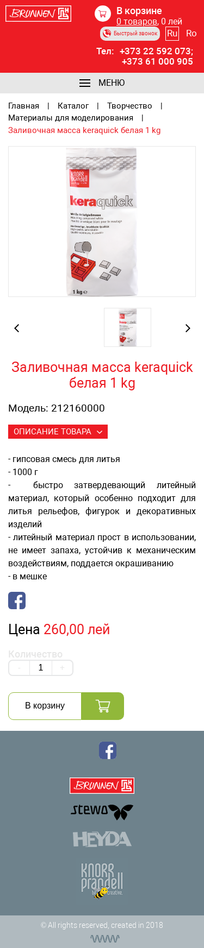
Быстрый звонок (130, 33)
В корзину (45, 705)
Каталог (73, 106)
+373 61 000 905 (157, 61)
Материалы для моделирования (70, 118)
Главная (23, 106)
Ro (191, 33)
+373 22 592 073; (156, 51)
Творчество (129, 106)
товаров (136, 21)
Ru (172, 33)
